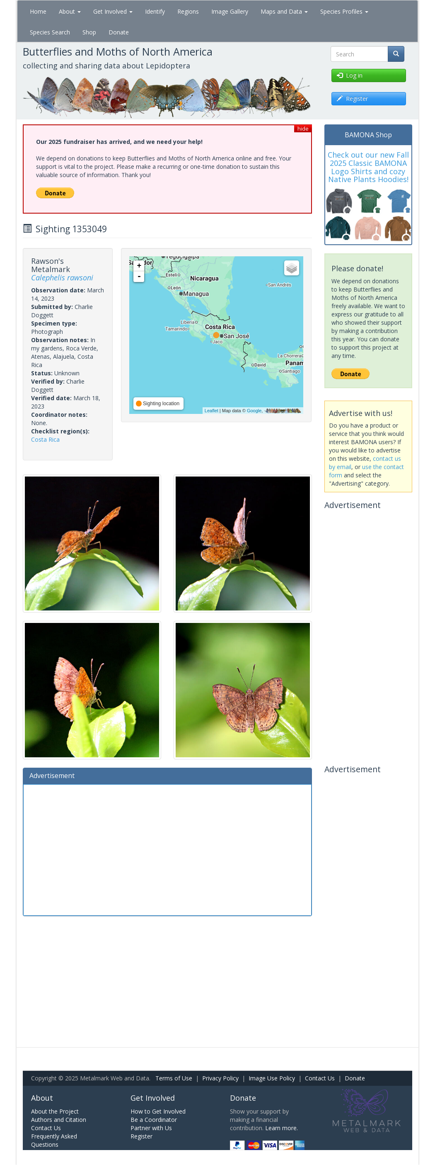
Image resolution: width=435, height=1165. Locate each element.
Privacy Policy (220, 1078)
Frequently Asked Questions (54, 1140)
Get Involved (113, 11)
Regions (188, 11)
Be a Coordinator (153, 1120)
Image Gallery (229, 11)
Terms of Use (173, 1078)
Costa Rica (45, 439)
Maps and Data (284, 11)
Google (254, 410)
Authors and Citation (58, 1120)
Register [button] (352, 98)
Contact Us (320, 1078)
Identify (155, 11)
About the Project (55, 1111)
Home (38, 11)
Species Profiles (344, 11)
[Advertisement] (167, 849)
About (70, 11)
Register (141, 1136)
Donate (119, 32)
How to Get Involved (158, 1111)
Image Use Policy (272, 1078)
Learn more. (281, 1128)
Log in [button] (349, 75)
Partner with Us (151, 1128)
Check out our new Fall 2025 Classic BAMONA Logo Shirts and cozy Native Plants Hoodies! (368, 167)
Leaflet (211, 410)
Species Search (50, 32)
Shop (89, 32)
